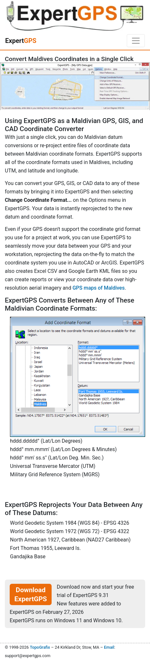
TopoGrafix (40, 647)
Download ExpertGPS (31, 594)
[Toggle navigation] (136, 40)
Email (109, 647)
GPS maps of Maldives (99, 288)
